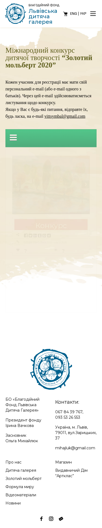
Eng (73, 13)
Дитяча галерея (20, 470)
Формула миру (19, 486)
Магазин (63, 462)
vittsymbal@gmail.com (64, 116)
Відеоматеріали (20, 494)
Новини (13, 503)
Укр (83, 13)
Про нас (13, 462)
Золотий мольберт (23, 478)
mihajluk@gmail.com (75, 448)
